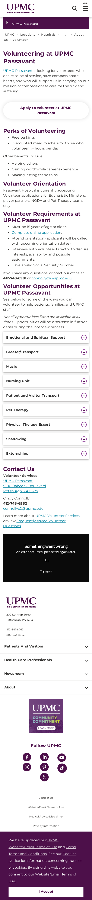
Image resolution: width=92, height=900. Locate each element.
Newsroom (14, 674)
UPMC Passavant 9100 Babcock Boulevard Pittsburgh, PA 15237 (24, 486)
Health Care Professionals (28, 660)
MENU (85, 3)
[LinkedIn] (44, 757)
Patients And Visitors (23, 646)
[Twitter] (44, 777)
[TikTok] (62, 768)
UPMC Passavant (25, 24)
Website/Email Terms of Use (46, 807)
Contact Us (46, 797)
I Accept (46, 892)
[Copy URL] (47, 560)
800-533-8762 (15, 634)
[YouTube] (61, 758)
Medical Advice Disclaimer (46, 816)
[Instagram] (27, 767)
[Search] (74, 8)
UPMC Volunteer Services (57, 516)
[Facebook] (27, 757)
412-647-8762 (14, 629)
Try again (46, 571)
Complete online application (36, 233)
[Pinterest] (44, 767)
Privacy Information (46, 825)
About (9, 687)
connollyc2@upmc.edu (52, 278)
